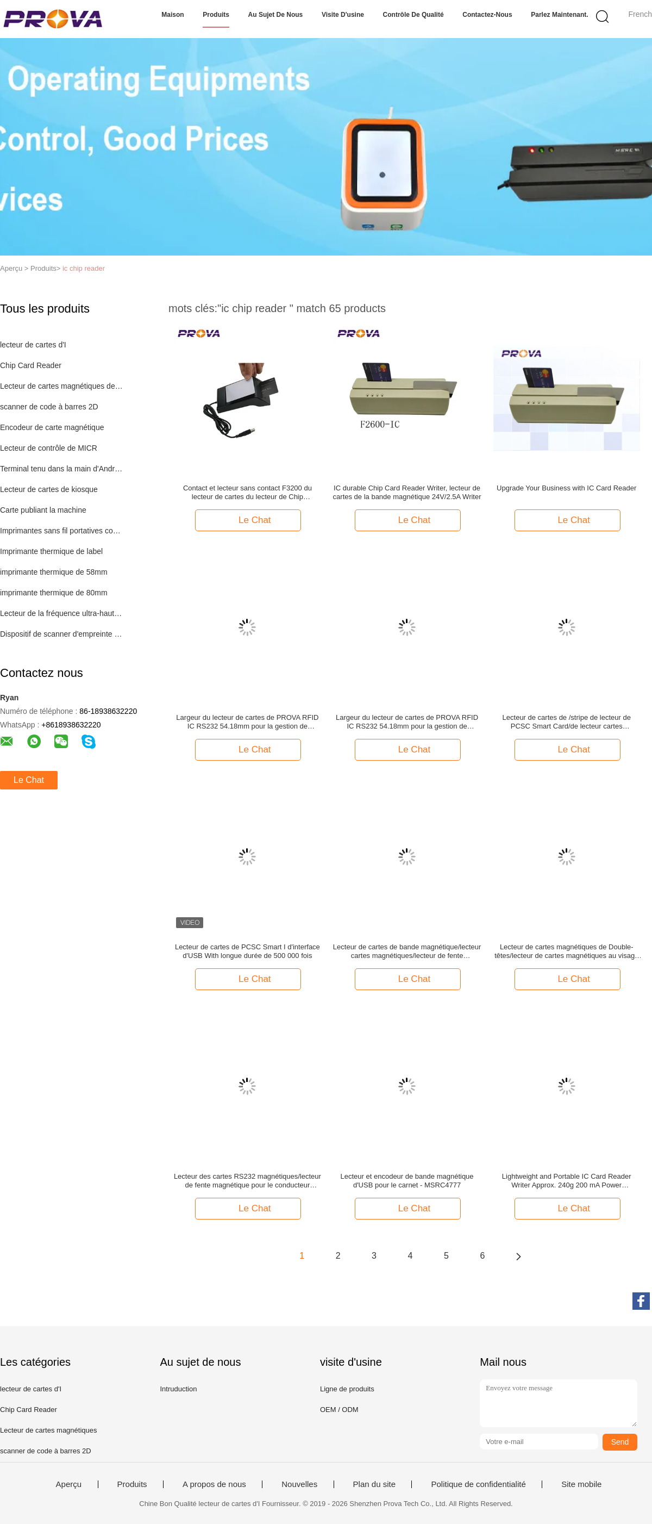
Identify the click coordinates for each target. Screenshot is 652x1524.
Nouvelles (299, 1484)
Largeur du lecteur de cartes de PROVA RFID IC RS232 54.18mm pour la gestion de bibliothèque (247, 722)
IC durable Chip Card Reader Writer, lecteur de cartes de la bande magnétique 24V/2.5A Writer (407, 492)
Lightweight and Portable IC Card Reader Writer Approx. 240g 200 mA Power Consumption (566, 1181)
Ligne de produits (347, 1389)
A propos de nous (214, 1484)
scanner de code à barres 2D (49, 406)
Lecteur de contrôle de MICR (48, 448)
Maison (172, 14)
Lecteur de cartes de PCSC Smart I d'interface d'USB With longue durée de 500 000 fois (247, 951)
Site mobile (581, 1484)
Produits (216, 14)
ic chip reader (83, 268)
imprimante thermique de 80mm (54, 592)
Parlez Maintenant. (559, 14)
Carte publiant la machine (43, 510)
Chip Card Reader (30, 365)
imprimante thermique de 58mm (54, 572)
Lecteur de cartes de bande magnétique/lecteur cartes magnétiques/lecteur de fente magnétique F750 (407, 951)
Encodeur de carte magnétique (52, 427)
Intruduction (178, 1389)
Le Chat (29, 780)
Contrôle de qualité (413, 14)
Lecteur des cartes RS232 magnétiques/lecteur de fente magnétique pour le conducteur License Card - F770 (247, 1181)
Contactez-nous (487, 14)
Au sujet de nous (275, 14)
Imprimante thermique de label (51, 551)
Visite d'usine (343, 14)
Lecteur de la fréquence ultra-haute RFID (61, 613)
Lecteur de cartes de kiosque (49, 489)
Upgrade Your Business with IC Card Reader (566, 488)
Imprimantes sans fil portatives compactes (61, 530)
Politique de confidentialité (478, 1484)
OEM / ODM (339, 1409)
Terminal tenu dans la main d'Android (61, 468)
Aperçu (69, 1484)
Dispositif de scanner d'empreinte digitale (61, 634)
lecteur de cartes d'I (33, 344)
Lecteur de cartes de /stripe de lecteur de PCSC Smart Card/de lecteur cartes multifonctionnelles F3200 (567, 722)
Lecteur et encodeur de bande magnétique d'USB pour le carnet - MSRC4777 (407, 1180)
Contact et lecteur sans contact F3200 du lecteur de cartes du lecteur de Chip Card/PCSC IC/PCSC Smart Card (247, 492)
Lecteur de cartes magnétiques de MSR (61, 386)
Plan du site (374, 1484)
